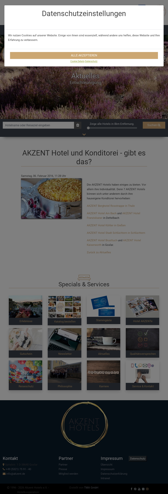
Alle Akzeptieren (84, 55)
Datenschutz (91, 61)
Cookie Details (77, 61)
